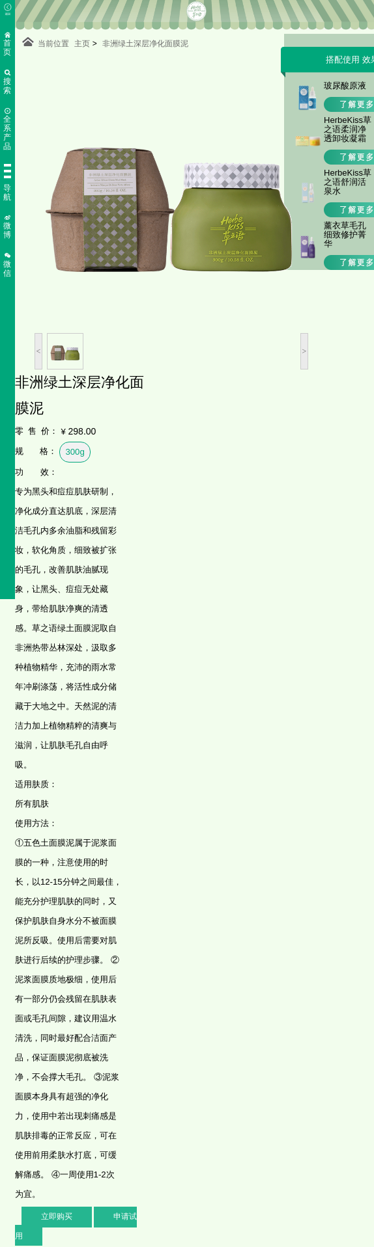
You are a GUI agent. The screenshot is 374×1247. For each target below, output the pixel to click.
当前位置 (53, 43)
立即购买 (56, 1216)
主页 (82, 43)
